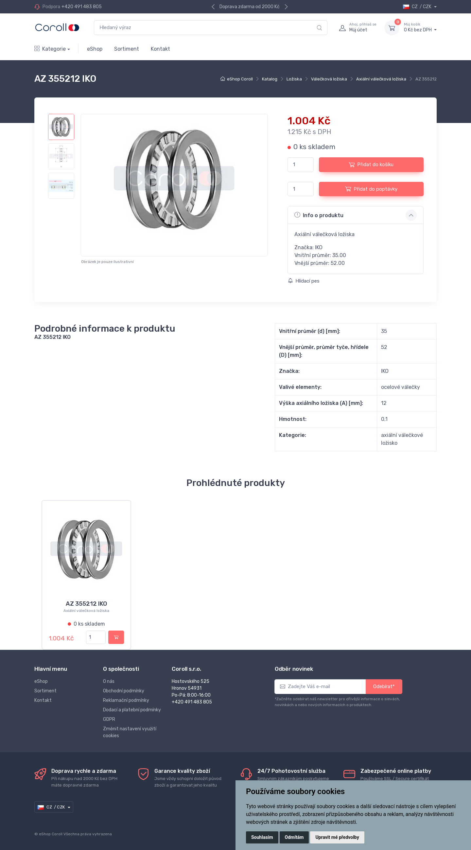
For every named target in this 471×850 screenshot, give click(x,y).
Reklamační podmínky (126, 700)
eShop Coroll (240, 79)
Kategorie (50, 49)
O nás (108, 681)
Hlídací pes (304, 281)
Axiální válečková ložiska (381, 79)
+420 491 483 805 (81, 6)
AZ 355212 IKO (86, 603)
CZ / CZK (417, 6)
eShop (94, 49)
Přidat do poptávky (371, 189)
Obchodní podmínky (123, 691)
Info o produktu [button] (318, 215)
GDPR (109, 719)
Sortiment (126, 49)
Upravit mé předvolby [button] (337, 837)
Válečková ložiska (329, 79)
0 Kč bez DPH (420, 27)
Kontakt (160, 49)
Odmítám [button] (294, 837)
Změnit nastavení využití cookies (129, 732)
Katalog (269, 79)
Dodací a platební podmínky (132, 710)
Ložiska (294, 79)
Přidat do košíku (371, 164)
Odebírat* (384, 686)
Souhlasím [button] (262, 837)
